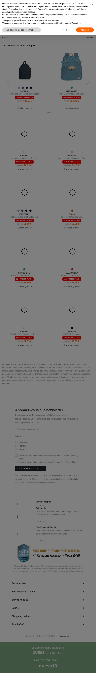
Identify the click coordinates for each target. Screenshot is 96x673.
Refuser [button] (66, 30)
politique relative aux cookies (22, 12)
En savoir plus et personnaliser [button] (21, 30)
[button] (92, 4)
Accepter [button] (85, 30)
